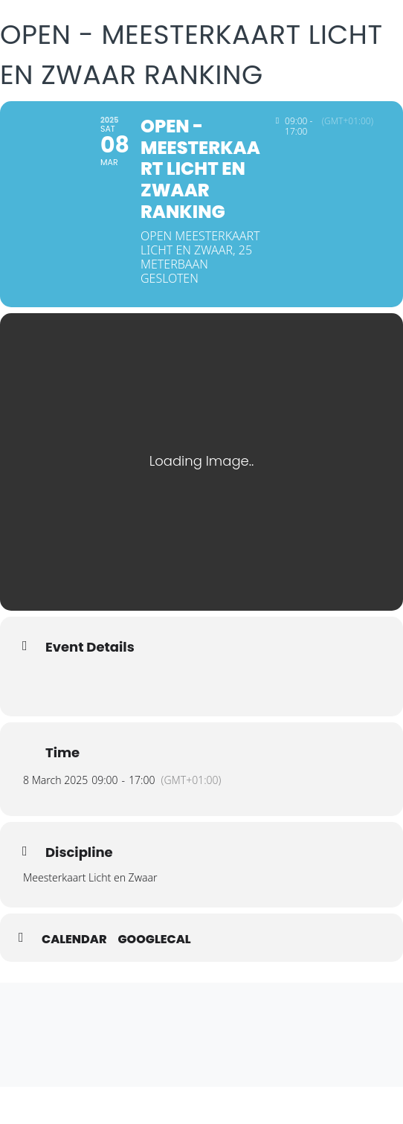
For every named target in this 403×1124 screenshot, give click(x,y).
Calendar (74, 939)
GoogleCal (154, 939)
